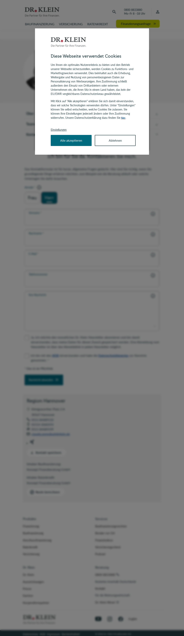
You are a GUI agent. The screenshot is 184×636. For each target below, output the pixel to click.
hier (123, 117)
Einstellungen (59, 129)
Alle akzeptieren (71, 140)
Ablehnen (115, 140)
